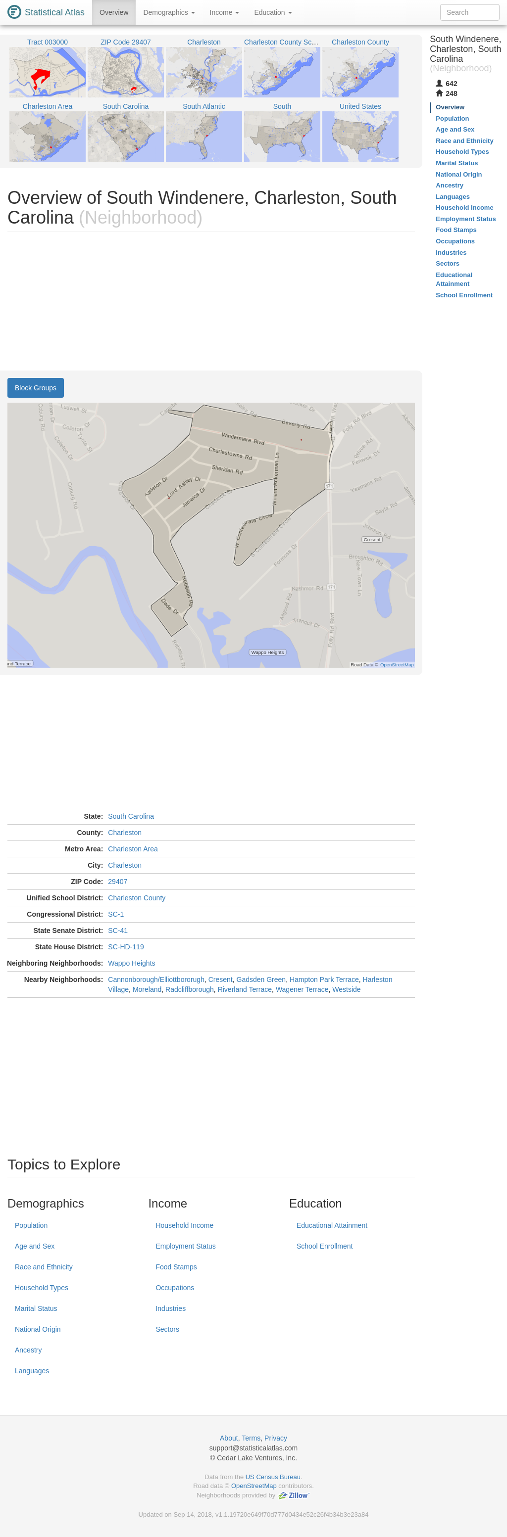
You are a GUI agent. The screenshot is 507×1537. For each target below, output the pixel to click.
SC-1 (116, 914)
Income (225, 12)
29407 (117, 881)
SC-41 (118, 930)
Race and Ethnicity (44, 1267)
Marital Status (36, 1308)
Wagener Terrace (302, 989)
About (229, 1438)
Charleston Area (132, 849)
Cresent (220, 979)
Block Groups (35, 388)
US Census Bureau (273, 1477)
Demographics (169, 12)
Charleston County (136, 898)
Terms (251, 1438)
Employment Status (185, 1246)
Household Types (41, 1288)
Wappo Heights (131, 963)
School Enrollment (325, 1246)
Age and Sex (34, 1246)
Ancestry (28, 1350)
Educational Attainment (332, 1225)
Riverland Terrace (245, 989)
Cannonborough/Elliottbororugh (156, 979)
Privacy (275, 1438)
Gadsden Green (261, 979)
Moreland (147, 989)
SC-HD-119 (126, 947)
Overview (114, 12)
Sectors (167, 1329)
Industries (170, 1308)
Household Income (184, 1225)
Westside (346, 989)
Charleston (125, 833)
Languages (32, 1371)
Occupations (174, 1288)
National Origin (38, 1329)
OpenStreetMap (254, 1486)
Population (31, 1225)
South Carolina (131, 816)
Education (273, 12)
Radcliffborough (189, 989)
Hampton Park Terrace (324, 979)
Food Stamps (176, 1267)
